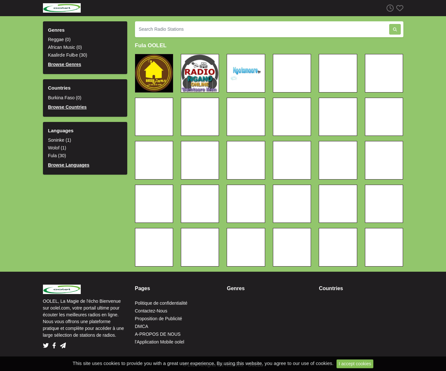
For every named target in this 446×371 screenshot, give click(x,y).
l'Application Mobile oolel (159, 341)
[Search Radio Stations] (262, 29)
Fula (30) (57, 155)
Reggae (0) (59, 39)
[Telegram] (63, 343)
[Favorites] (398, 8)
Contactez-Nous (151, 310)
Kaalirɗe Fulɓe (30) (68, 55)
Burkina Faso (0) (64, 97)
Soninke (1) (59, 140)
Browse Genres (64, 64)
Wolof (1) (57, 147)
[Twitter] (47, 343)
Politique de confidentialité (161, 303)
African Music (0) (65, 47)
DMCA (141, 326)
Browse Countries (67, 107)
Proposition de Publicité (158, 318)
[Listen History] (389, 8)
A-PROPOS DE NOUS (158, 334)
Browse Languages (68, 165)
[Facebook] (55, 343)
